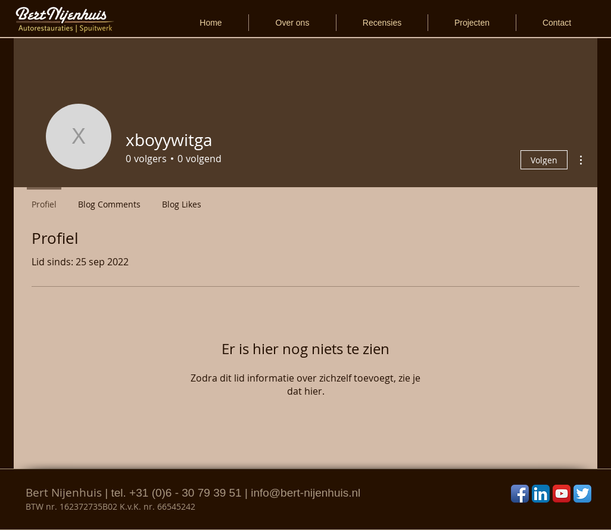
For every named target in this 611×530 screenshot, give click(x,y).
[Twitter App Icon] (582, 494)
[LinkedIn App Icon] (541, 494)
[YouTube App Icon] (562, 494)
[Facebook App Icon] (520, 494)
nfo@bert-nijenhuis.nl (306, 492)
